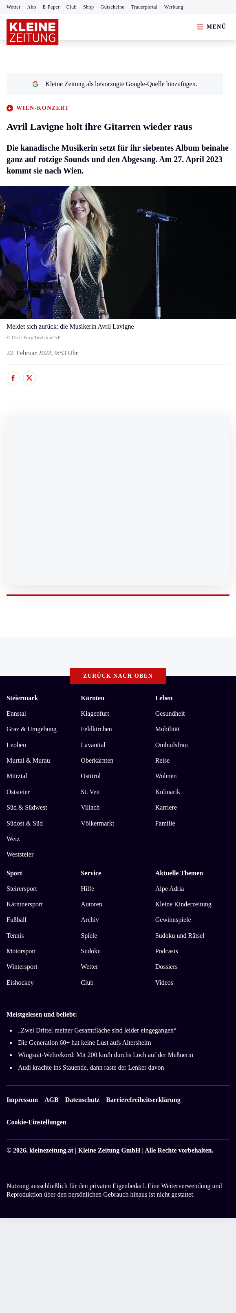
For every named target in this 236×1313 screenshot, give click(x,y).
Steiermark (22, 697)
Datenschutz (82, 1099)
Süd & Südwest (27, 807)
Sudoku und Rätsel (180, 935)
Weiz (13, 838)
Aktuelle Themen (179, 873)
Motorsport (21, 951)
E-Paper (51, 7)
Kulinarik (167, 791)
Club (71, 7)
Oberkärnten (97, 760)
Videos (164, 982)
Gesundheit (170, 713)
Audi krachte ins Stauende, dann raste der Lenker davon (91, 1067)
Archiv (90, 919)
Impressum (22, 1099)
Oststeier (18, 791)
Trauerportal (144, 7)
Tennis (15, 935)
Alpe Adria (169, 888)
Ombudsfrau (171, 744)
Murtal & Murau (28, 760)
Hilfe (87, 888)
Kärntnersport (25, 904)
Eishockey (20, 982)
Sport (14, 873)
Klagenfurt (95, 713)
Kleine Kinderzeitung (183, 904)
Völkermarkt (97, 823)
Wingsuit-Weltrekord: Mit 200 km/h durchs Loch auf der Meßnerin (105, 1054)
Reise (162, 760)
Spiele (89, 935)
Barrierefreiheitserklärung (143, 1099)
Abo (31, 7)
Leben (164, 697)
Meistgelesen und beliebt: (42, 1014)
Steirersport (22, 888)
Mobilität (167, 728)
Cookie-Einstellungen (36, 1122)
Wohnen (166, 775)
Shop (88, 7)
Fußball (16, 919)
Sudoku (91, 951)
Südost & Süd (25, 823)
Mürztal (17, 775)
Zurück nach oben (118, 676)
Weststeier (20, 854)
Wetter (14, 7)
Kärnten (92, 697)
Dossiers (166, 966)
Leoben (16, 744)
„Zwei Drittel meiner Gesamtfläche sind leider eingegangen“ (97, 1030)
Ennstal (16, 713)
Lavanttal (93, 744)
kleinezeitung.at (51, 1150)
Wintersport (22, 966)
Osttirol (91, 775)
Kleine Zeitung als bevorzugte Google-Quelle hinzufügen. (114, 83)
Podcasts (166, 951)
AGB (51, 1099)
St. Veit (90, 791)
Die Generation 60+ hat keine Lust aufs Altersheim (84, 1042)
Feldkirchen (96, 728)
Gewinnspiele (173, 919)
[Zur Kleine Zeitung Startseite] (33, 32)
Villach (90, 807)
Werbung (173, 7)
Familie (165, 823)
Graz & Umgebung (32, 728)
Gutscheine (113, 7)
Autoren (91, 904)
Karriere (166, 807)
